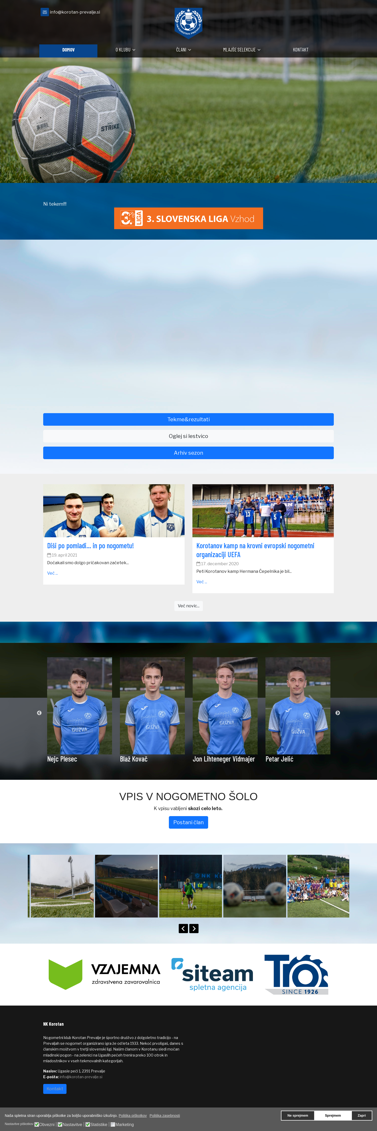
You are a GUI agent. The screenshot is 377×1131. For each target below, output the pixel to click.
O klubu (123, 50)
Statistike (98, 1125)
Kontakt (301, 50)
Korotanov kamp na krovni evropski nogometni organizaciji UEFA (255, 550)
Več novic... (188, 605)
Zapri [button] (362, 1115)
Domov (68, 50)
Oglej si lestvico (188, 436)
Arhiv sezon (188, 453)
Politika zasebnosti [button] (164, 1115)
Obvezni (47, 1125)
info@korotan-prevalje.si (75, 12)
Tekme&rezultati (188, 419)
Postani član (188, 822)
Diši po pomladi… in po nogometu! (90, 545)
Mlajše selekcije (239, 50)
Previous (39, 713)
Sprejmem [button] (333, 1115)
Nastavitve (72, 1125)
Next (337, 713)
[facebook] (327, 13)
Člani (181, 50)
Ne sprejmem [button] (297, 1115)
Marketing (124, 1125)
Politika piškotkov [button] (133, 1115)
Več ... (52, 573)
